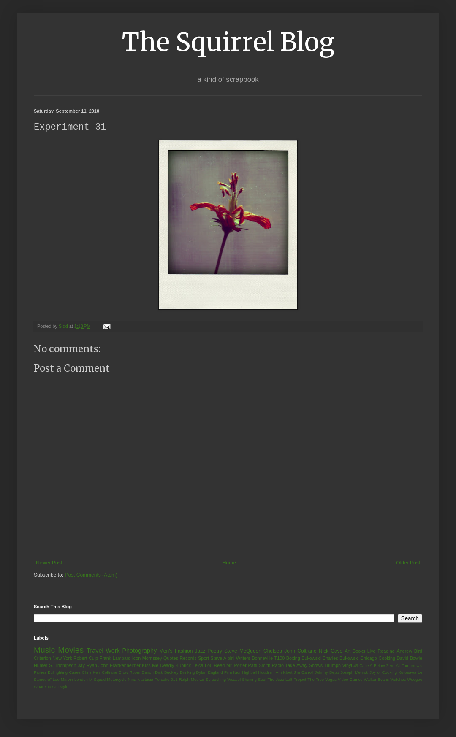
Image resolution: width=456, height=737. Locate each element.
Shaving (249, 680)
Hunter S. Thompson (55, 665)
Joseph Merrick (354, 672)
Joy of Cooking (383, 672)
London (81, 680)
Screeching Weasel (223, 680)
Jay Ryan (87, 665)
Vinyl (347, 665)
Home (229, 563)
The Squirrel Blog (228, 42)
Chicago (368, 658)
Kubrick (183, 665)
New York (62, 658)
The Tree (315, 680)
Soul (262, 680)
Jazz (200, 651)
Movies (71, 650)
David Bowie (410, 658)
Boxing (293, 658)
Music (44, 650)
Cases (74, 672)
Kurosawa (407, 672)
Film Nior (232, 672)
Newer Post (49, 563)
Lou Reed (215, 665)
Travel (95, 651)
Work (112, 651)
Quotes (170, 658)
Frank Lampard (115, 658)
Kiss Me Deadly (158, 665)
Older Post (408, 563)
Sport (203, 658)
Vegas (331, 680)
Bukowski (311, 658)
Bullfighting (58, 672)
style (64, 687)
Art (347, 651)
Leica (198, 665)
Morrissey (152, 658)
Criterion (42, 658)
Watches (398, 680)
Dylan (201, 672)
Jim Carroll (304, 672)
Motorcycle (116, 680)
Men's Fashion (176, 651)
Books (359, 651)
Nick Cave (330, 651)
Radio (278, 665)
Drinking (187, 672)
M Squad (97, 680)
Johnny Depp (327, 672)
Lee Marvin (63, 680)
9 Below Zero (382, 666)
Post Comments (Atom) (91, 575)
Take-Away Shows (304, 665)
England (215, 672)
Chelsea (272, 651)
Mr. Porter (236, 665)
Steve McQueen (242, 651)
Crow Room (129, 672)
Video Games (350, 680)
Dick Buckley (167, 672)
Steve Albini (223, 658)
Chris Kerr (91, 672)
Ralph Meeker (191, 680)
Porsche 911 (166, 680)
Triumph (332, 665)
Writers (243, 658)
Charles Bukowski (340, 658)
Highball (249, 672)
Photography (139, 651)
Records (187, 658)
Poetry (214, 651)
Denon (148, 672)
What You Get (46, 687)
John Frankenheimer (119, 665)
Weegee (414, 680)
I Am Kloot (282, 672)
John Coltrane (300, 651)
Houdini (265, 672)
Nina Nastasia (140, 680)
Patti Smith (259, 665)
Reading (385, 651)
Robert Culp (85, 658)
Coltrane (109, 672)
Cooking (386, 658)
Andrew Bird (409, 651)
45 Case (361, 666)
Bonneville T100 (268, 658)
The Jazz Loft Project (286, 680)
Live (371, 651)
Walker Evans (376, 680)
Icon (136, 658)
